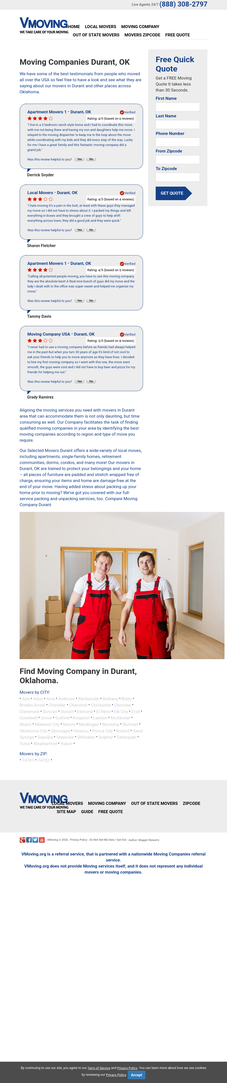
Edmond (85, 711)
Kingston (81, 717)
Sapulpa (45, 737)
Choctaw (122, 705)
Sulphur (105, 737)
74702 (44, 760)
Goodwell (28, 717)
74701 (28, 760)
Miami (25, 724)
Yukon (66, 743)
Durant (67, 711)
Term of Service (99, 1068)
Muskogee (89, 724)
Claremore (29, 711)
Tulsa (25, 743)
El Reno (103, 711)
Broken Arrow (32, 705)
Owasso (81, 730)
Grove (46, 717)
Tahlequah (126, 737)
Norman (130, 724)
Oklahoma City (33, 730)
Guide (87, 811)
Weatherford (45, 743)
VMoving (52, 839)
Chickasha (101, 705)
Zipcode (191, 803)
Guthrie (62, 717)
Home (74, 26)
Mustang (110, 724)
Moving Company (140, 26)
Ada (26, 698)
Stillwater (86, 737)
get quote (172, 193)
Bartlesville (88, 698)
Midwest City (47, 724)
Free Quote (177, 34)
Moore (69, 724)
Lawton (100, 717)
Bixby (127, 698)
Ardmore (66, 698)
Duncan (50, 711)
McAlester (120, 717)
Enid (136, 711)
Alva (50, 698)
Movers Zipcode (142, 34)
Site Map (66, 811)
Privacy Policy (78, 839)
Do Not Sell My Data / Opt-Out (108, 839)
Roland (123, 730)
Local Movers (100, 26)
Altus (38, 698)
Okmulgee (60, 730)
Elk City (121, 711)
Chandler (57, 705)
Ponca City (102, 730)
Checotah (78, 705)
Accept (136, 1075)
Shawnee (65, 737)
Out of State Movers (96, 34)
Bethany (110, 698)
